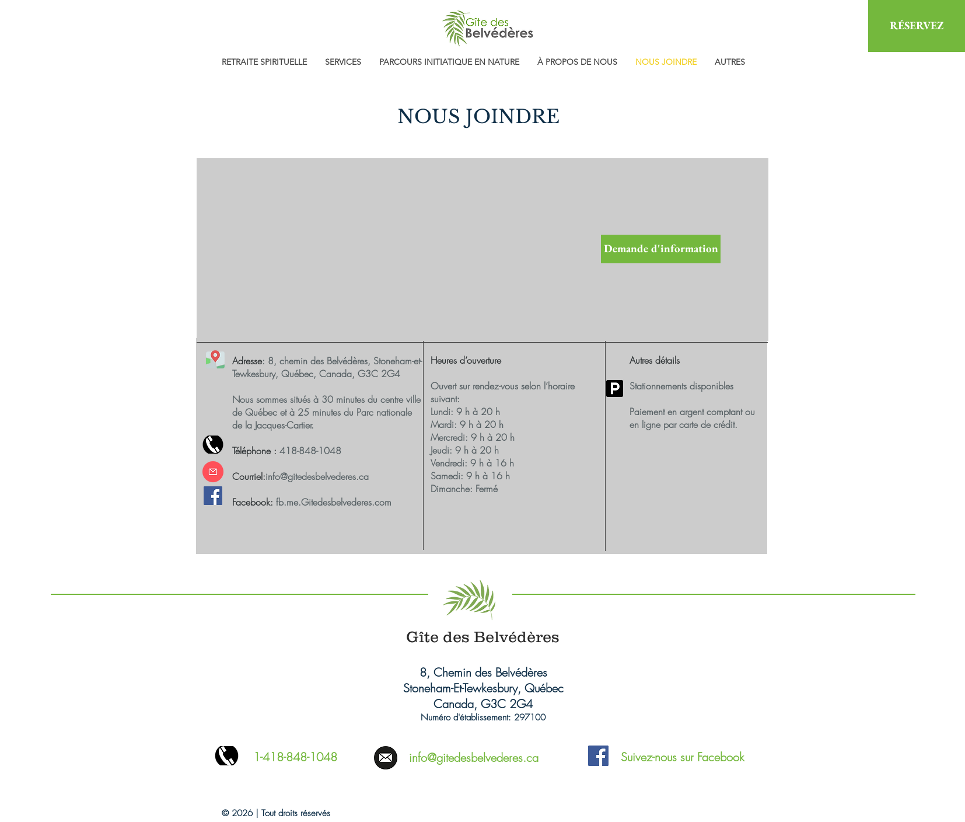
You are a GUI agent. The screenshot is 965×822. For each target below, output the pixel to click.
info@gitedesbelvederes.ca (317, 476)
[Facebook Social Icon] (598, 756)
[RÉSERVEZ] (916, 26)
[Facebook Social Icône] (213, 495)
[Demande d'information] (661, 249)
